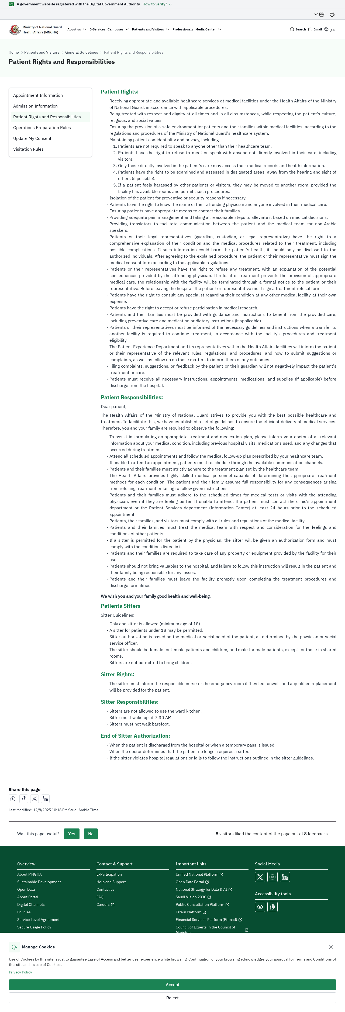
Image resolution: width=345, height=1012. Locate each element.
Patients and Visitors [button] (148, 29)
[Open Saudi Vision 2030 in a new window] (212, 897)
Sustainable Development (39, 882)
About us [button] (74, 29)
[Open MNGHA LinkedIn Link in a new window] (285, 877)
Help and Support (111, 882)
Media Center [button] (205, 29)
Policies (24, 912)
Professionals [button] (182, 29)
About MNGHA (29, 874)
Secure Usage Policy (34, 927)
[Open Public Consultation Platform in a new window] (212, 904)
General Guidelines (81, 52)
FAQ (100, 897)
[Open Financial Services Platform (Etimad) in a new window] (212, 920)
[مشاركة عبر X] (34, 799)
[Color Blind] (260, 907)
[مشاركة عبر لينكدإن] (45, 799)
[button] (157, 4)
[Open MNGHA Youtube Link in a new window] (272, 877)
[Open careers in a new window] (132, 904)
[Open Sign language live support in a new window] (272, 907)
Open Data (26, 889)
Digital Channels (31, 904)
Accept (173, 985)
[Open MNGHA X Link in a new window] (260, 877)
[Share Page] (319, 14)
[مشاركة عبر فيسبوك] (23, 799)
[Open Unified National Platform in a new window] (212, 874)
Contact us (105, 889)
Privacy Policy (20, 972)
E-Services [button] (97, 29)
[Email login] (315, 29)
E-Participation (109, 874)
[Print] (332, 14)
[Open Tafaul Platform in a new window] (212, 912)
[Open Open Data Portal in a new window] (212, 882)
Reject (172, 998)
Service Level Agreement (38, 920)
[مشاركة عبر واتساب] (13, 799)
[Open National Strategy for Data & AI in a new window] (212, 889)
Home (14, 52)
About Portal (27, 897)
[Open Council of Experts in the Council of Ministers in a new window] (212, 930)
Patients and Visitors (41, 52)
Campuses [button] (115, 29)
